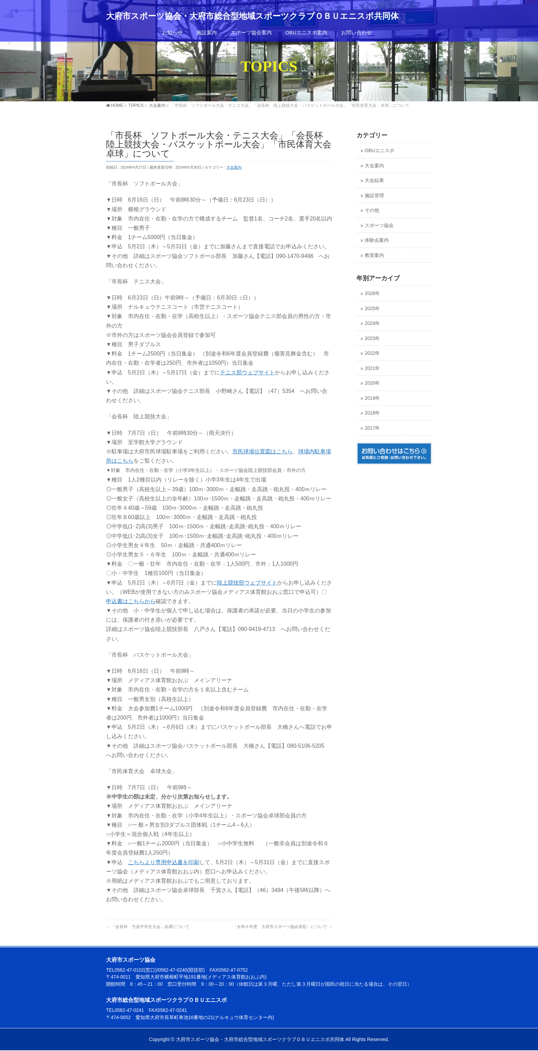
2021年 (372, 368)
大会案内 (234, 167)
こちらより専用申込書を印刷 (163, 862)
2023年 (372, 338)
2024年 (372, 323)
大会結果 (374, 180)
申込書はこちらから (130, 601)
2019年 (372, 398)
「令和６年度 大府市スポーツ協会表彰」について (282, 926)
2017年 (372, 428)
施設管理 (374, 195)
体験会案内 (377, 240)
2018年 (372, 413)
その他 (372, 210)
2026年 (372, 293)
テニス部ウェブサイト (247, 372)
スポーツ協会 (379, 225)
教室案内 (374, 255)
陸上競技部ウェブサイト (247, 583)
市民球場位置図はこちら (262, 451)
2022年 (372, 353)
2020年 (372, 383)
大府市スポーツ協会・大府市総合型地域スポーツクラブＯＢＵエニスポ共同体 (252, 16)
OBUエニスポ (379, 150)
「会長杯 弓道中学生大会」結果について (147, 926)
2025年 (372, 308)
